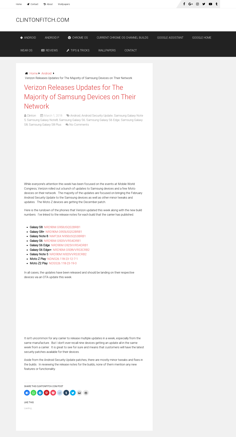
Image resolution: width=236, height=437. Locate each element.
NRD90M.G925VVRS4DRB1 (69, 245)
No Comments (79, 124)
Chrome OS (78, 37)
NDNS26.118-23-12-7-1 (62, 259)
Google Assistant (170, 37)
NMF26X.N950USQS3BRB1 (67, 236)
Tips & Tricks (78, 50)
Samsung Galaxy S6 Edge (103, 120)
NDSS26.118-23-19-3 (63, 263)
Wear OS (26, 50)
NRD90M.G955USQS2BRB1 (64, 231)
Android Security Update (97, 115)
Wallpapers (64, 4)
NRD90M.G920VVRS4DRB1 (62, 241)
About (48, 4)
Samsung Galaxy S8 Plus (45, 124)
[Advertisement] (155, 20)
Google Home (201, 37)
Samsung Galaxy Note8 (42, 120)
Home (19, 4)
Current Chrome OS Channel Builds (122, 37)
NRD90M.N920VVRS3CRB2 (67, 254)
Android (28, 37)
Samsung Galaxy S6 (72, 120)
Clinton (31, 115)
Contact (32, 4)
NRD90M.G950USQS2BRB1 (62, 227)
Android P (52, 37)
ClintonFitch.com (42, 20)
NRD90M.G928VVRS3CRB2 (71, 250)
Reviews (49, 50)
